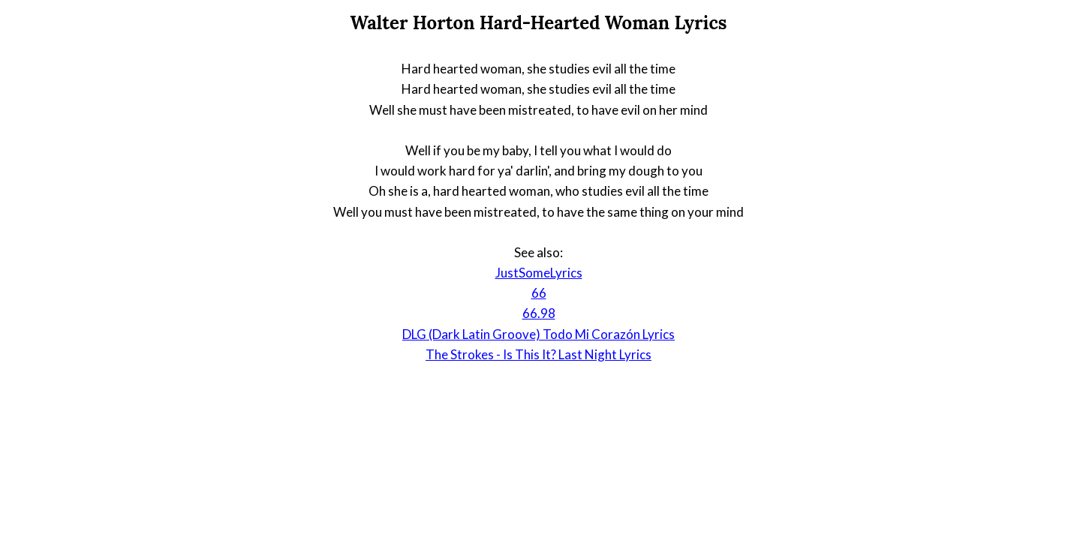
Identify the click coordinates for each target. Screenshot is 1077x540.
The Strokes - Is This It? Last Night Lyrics (538, 354)
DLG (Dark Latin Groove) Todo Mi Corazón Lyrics (538, 334)
